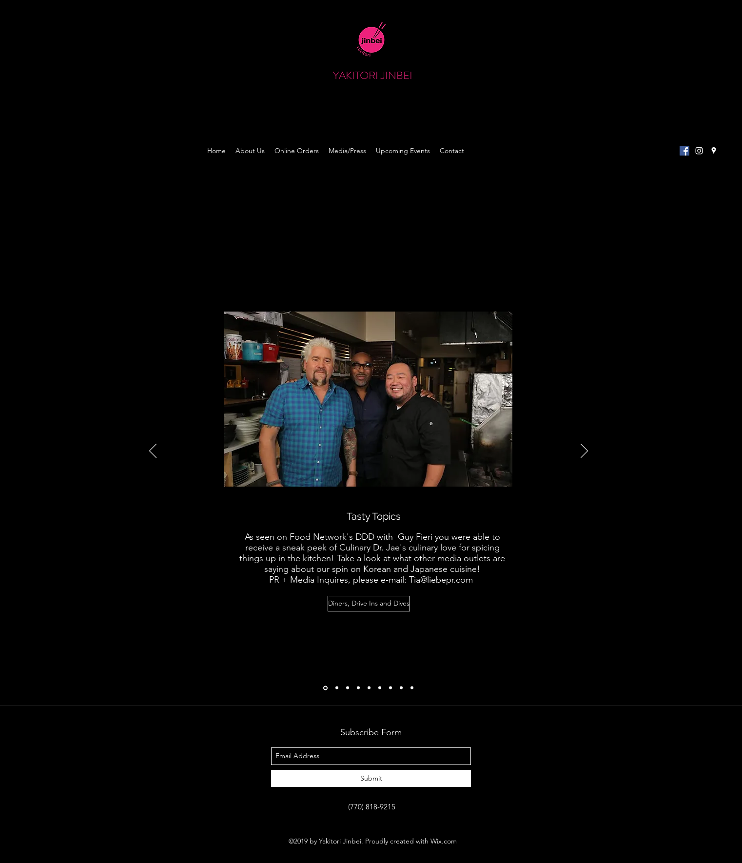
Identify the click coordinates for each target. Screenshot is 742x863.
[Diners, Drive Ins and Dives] (369, 603)
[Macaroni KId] (369, 687)
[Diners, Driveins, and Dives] (325, 688)
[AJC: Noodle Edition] (336, 687)
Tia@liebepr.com (441, 579)
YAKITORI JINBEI (372, 75)
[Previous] (152, 451)
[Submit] (371, 778)
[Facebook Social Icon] (684, 151)
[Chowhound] (347, 687)
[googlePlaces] (714, 151)
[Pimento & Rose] (379, 687)
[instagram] (699, 151)
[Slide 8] (401, 687)
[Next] (584, 451)
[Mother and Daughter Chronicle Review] (358, 687)
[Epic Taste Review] (390, 687)
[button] (601, 86)
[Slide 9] (411, 687)
